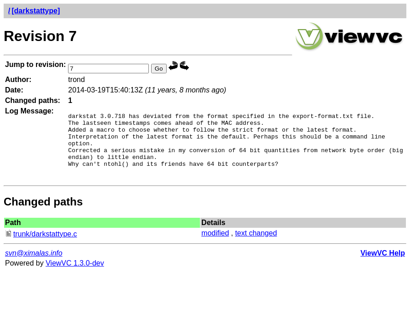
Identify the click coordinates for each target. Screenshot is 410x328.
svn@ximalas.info (34, 265)
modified (215, 245)
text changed (256, 245)
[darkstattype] (35, 11)
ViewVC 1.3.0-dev (75, 275)
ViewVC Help (382, 265)
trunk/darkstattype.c (41, 246)
